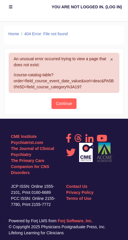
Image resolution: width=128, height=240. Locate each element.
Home (13, 34)
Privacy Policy (79, 192)
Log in (114, 7)
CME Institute (24, 136)
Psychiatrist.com (27, 142)
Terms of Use (78, 198)
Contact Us (76, 186)
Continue (64, 103)
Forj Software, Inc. (75, 220)
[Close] (111, 59)
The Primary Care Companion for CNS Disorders (30, 166)
